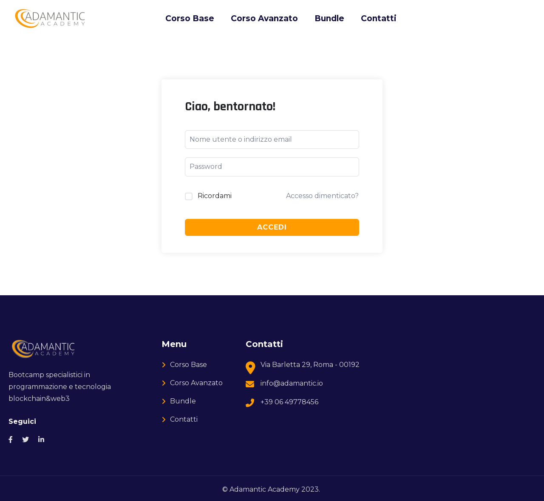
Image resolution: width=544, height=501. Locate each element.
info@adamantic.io (292, 383)
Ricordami (215, 196)
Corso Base (189, 18)
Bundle (329, 18)
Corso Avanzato (264, 18)
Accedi (272, 227)
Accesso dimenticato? (322, 196)
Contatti (379, 18)
